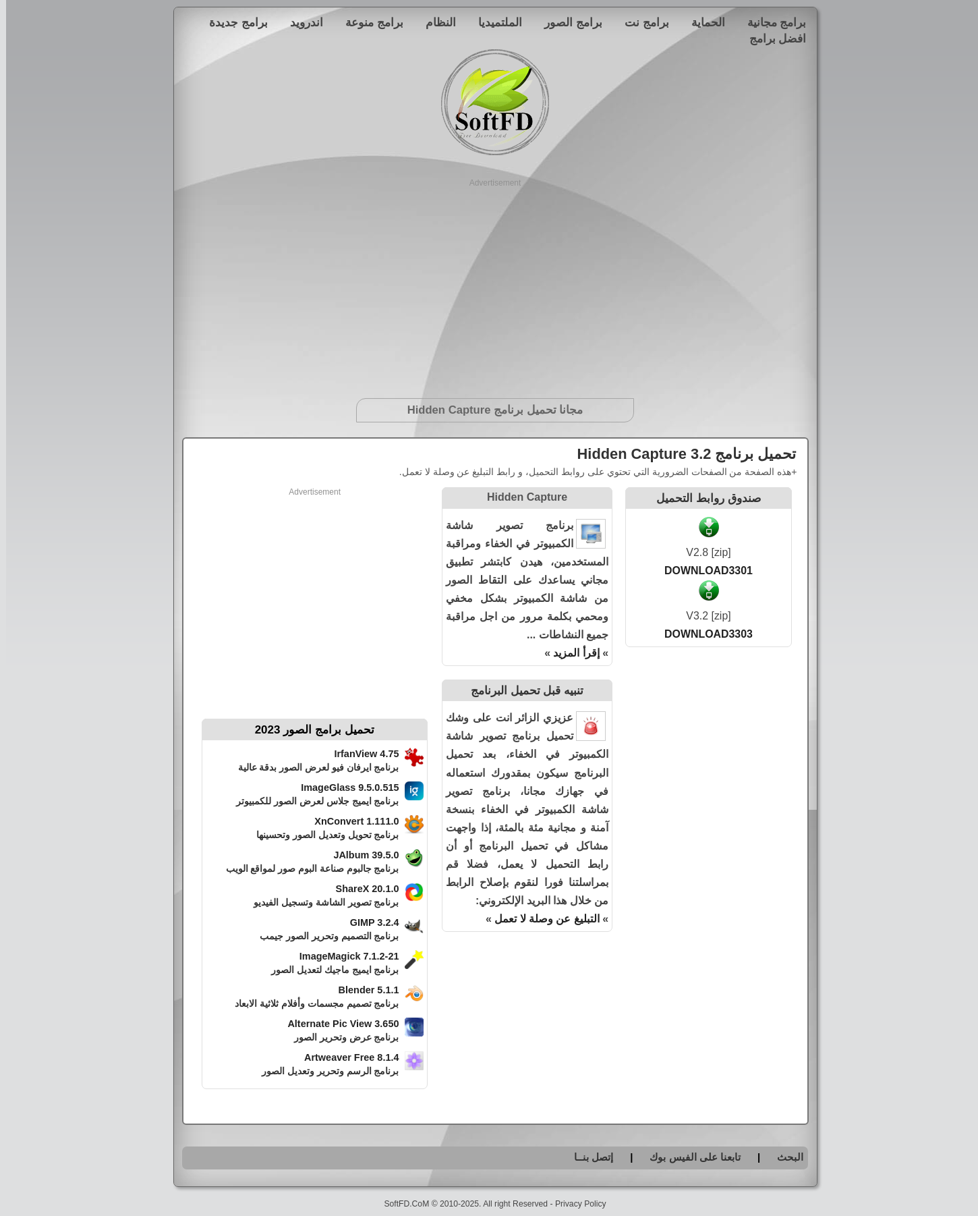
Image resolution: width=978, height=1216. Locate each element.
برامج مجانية (771, 22)
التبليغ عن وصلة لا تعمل (541, 918)
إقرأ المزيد (570, 653)
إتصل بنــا (587, 1157)
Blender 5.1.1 (363, 990)
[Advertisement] (489, 283)
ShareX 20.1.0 (361, 888)
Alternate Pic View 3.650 (337, 1023)
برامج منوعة (368, 22)
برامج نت (641, 22)
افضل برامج (772, 38)
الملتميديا (494, 22)
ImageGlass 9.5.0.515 (344, 787)
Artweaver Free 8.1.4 (345, 1057)
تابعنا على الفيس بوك (689, 1157)
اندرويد (300, 22)
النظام (435, 22)
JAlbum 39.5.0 (360, 855)
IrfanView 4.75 (360, 753)
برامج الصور (567, 22)
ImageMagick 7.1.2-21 (343, 956)
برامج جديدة (232, 22)
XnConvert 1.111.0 (350, 821)
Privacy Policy (574, 1204)
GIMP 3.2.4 (368, 922)
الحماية (702, 22)
